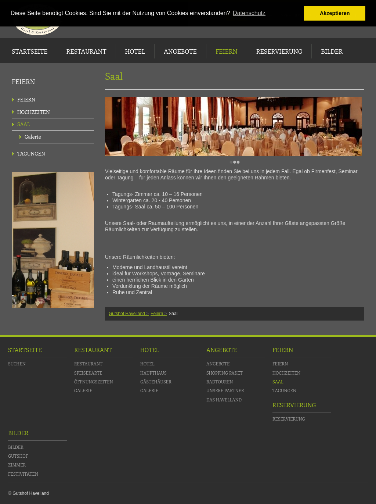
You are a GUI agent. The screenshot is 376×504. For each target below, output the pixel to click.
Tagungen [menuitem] (31, 153)
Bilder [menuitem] (332, 51)
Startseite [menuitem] (30, 51)
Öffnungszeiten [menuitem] (93, 382)
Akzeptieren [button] (335, 13)
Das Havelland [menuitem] (224, 400)
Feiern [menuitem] (227, 51)
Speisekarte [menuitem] (88, 373)
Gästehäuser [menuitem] (155, 382)
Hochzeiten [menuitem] (33, 111)
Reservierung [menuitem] (279, 51)
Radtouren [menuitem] (219, 382)
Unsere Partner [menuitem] (225, 390)
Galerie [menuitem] (33, 136)
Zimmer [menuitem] (17, 465)
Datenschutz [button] (249, 13)
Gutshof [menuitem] (18, 456)
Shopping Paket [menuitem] (224, 373)
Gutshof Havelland (127, 313)
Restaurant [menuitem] (86, 51)
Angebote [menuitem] (180, 51)
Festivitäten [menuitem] (23, 474)
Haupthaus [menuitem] (153, 373)
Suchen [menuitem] (17, 364)
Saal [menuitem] (23, 124)
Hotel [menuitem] (135, 51)
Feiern (157, 313)
